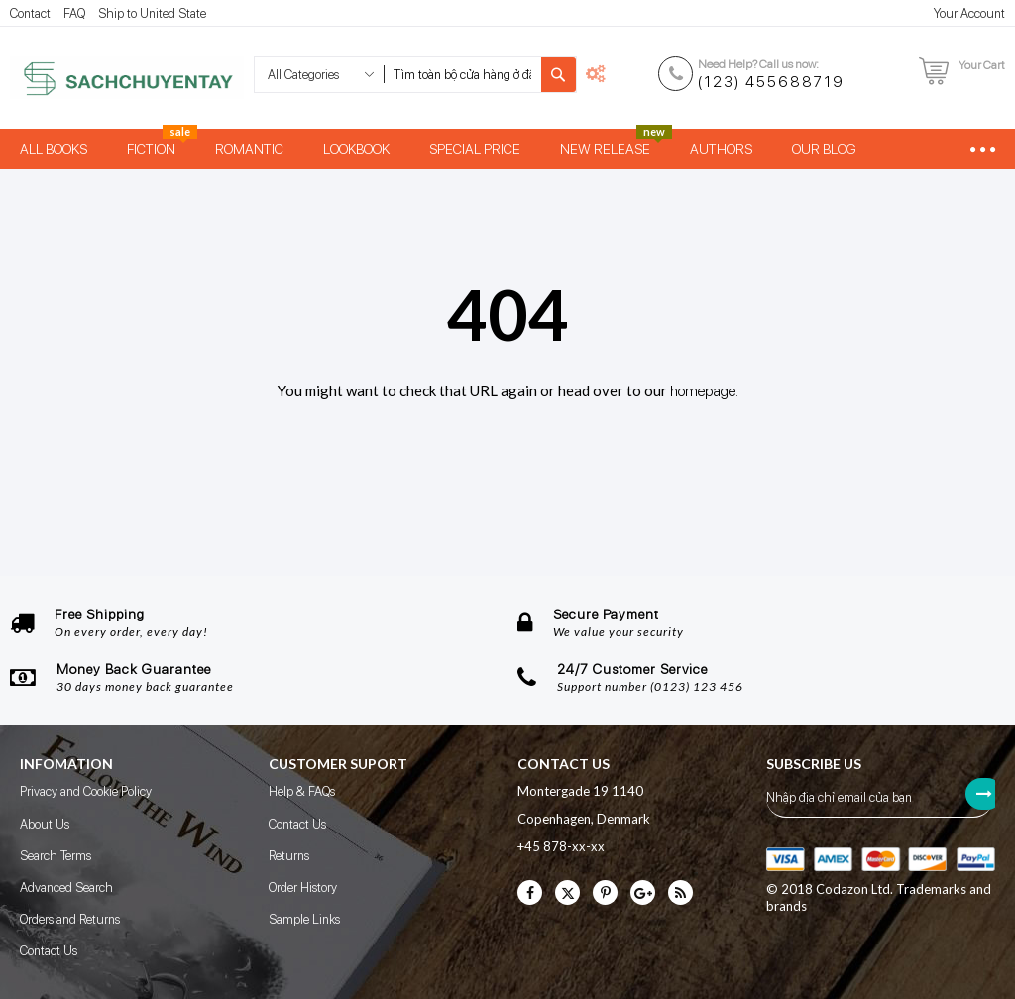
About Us (44, 824)
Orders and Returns (70, 919)
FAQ (74, 13)
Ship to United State (152, 13)
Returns (289, 855)
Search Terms (55, 855)
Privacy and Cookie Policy (86, 791)
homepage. (704, 391)
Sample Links (304, 919)
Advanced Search (66, 887)
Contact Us (48, 951)
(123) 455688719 (771, 82)
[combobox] (462, 74)
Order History (303, 887)
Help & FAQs (302, 791)
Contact (30, 13)
